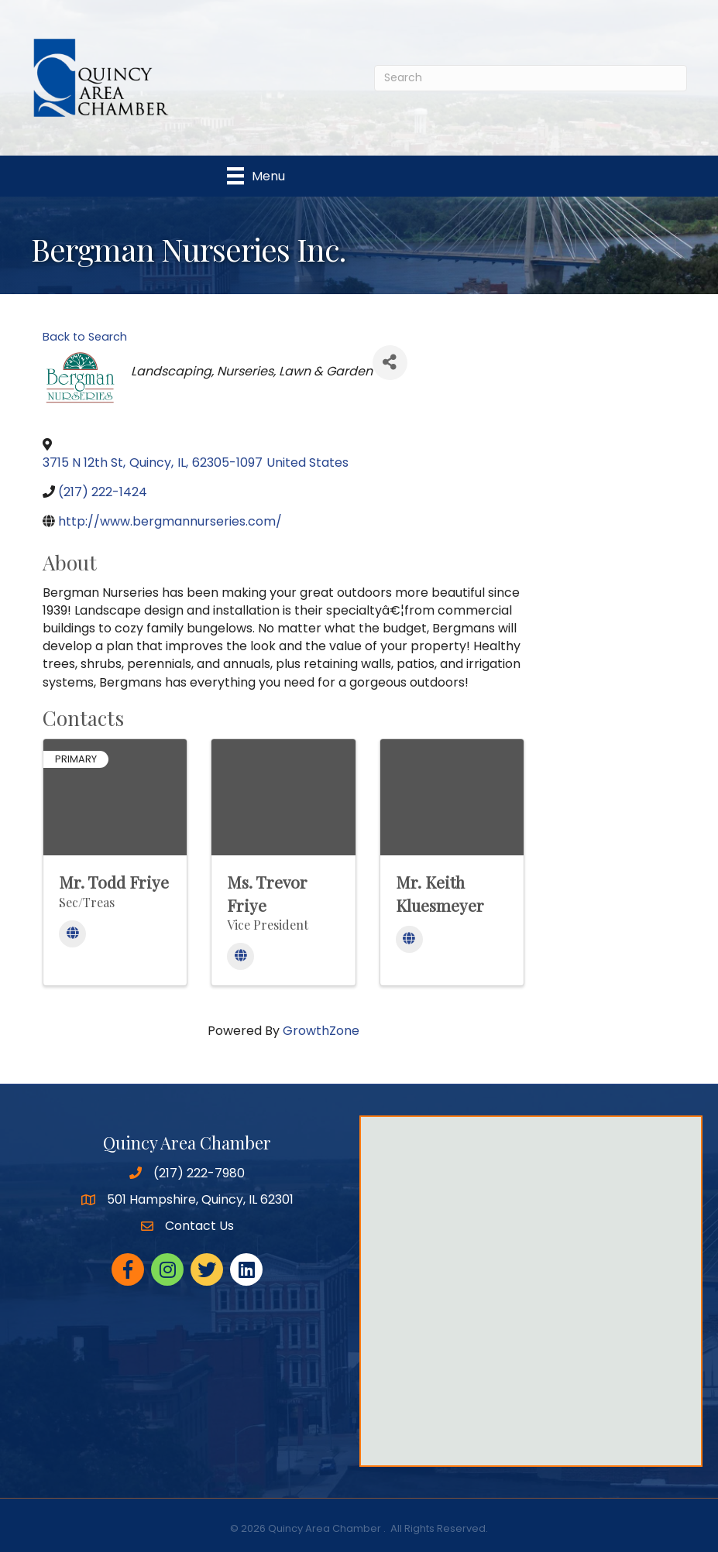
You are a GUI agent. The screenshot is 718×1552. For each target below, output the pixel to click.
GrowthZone (321, 1031)
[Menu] (256, 175)
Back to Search (85, 336)
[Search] (530, 78)
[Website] (72, 933)
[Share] (390, 362)
